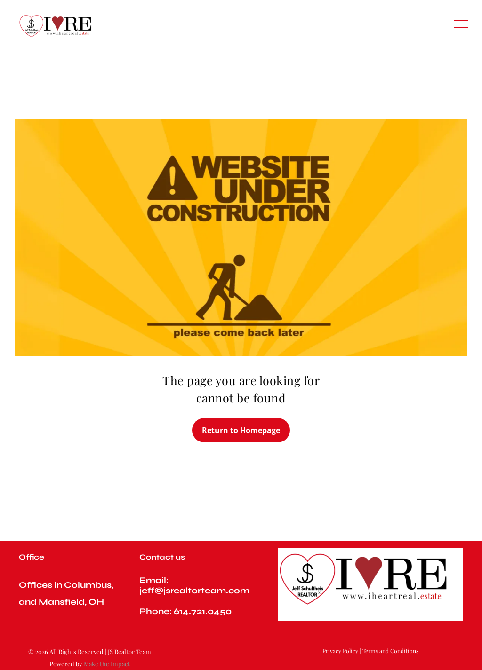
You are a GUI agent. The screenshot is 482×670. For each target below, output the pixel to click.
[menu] (461, 24)
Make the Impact (107, 664)
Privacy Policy (340, 650)
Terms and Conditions (390, 650)
